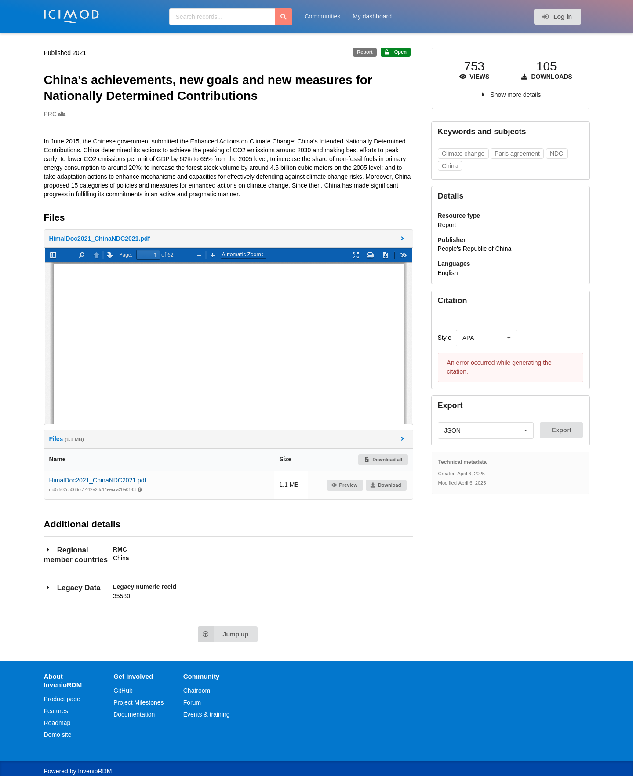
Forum (192, 702)
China (450, 165)
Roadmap (57, 722)
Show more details (515, 94)
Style (444, 337)
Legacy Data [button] (72, 587)
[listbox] (486, 338)
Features (56, 710)
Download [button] (385, 485)
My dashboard (372, 16)
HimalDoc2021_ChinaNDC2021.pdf (97, 480)
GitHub (123, 690)
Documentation (134, 714)
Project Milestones (138, 702)
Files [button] (228, 438)
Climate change (463, 153)
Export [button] (561, 430)
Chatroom (196, 690)
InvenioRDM (95, 771)
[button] (228, 239)
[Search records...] (222, 16)
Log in (557, 16)
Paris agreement (517, 153)
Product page (62, 698)
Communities (323, 16)
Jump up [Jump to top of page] (223, 634)
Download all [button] (383, 459)
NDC (556, 153)
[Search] (283, 16)
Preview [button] (344, 485)
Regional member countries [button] (76, 554)
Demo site (58, 734)
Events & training (206, 714)
